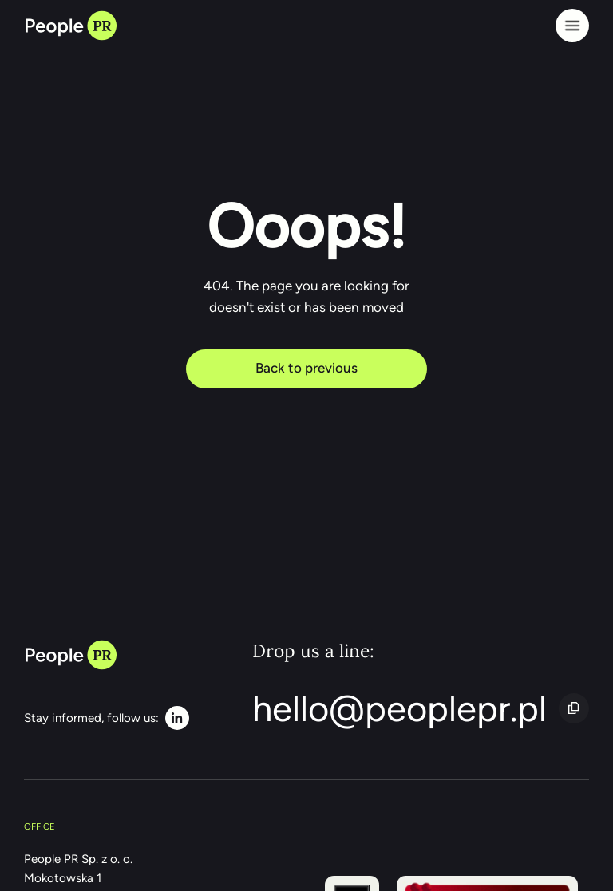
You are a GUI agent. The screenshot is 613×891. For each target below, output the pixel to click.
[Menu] (572, 25)
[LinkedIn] (106, 718)
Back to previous (306, 368)
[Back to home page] (70, 25)
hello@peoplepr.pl (399, 708)
